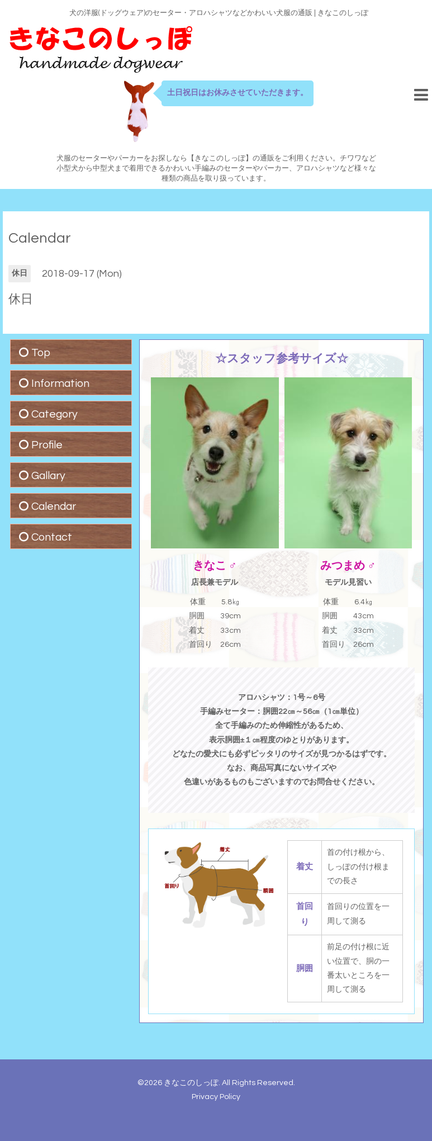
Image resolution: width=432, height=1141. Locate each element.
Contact (51, 537)
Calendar (39, 238)
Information (60, 383)
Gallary (48, 475)
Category (54, 414)
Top (40, 352)
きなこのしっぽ (191, 1083)
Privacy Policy (216, 1097)
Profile (47, 445)
